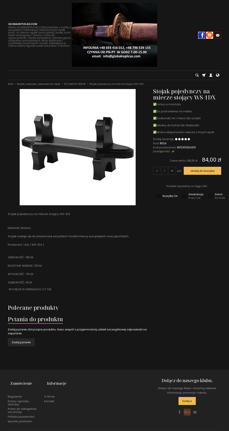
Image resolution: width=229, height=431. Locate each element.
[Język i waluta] (217, 75)
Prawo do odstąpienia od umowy (22, 404)
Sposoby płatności (20, 415)
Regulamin (15, 391)
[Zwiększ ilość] (156, 171)
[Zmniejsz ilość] (169, 171)
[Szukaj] (197, 75)
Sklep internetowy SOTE (208, 427)
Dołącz (187, 401)
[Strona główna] (114, 35)
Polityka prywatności (21, 411)
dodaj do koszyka (201, 171)
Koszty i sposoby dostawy (18, 396)
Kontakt (49, 395)
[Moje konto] (210, 75)
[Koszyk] (203, 75)
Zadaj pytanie (21, 342)
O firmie (49, 391)
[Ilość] (163, 171)
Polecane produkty (33, 307)
